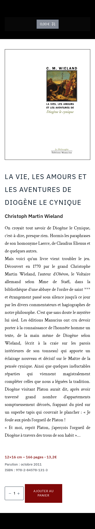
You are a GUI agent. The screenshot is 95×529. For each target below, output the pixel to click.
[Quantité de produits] (14, 493)
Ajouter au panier (43, 493)
